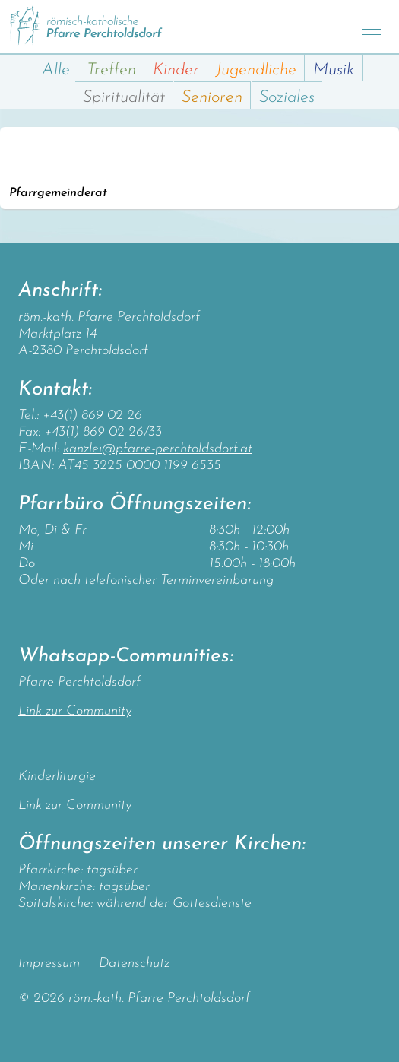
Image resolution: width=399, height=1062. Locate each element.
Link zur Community (74, 711)
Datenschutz (134, 963)
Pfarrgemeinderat (58, 193)
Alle (56, 70)
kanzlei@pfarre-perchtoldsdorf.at (157, 449)
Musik (333, 70)
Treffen (111, 70)
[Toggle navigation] (371, 27)
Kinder (176, 70)
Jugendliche (256, 70)
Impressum (49, 963)
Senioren (212, 97)
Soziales (287, 97)
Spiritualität (124, 97)
